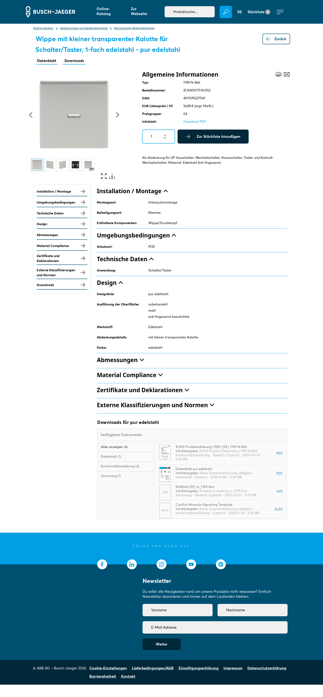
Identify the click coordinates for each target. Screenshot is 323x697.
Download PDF (194, 121)
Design (62, 224)
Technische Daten (62, 213)
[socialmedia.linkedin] (132, 564)
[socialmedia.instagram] (161, 564)
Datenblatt (46, 60)
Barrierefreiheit (102, 676)
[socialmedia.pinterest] (221, 564)
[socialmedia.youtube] (191, 564)
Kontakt (128, 676)
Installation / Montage (62, 191)
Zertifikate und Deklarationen (62, 258)
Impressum (233, 668)
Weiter (161, 644)
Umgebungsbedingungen (62, 202)
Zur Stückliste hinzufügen (213, 136)
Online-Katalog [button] (104, 11)
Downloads (74, 60)
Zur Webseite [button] (139, 11)
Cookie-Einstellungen (108, 668)
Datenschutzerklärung (266, 668)
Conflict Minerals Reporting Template (204, 505)
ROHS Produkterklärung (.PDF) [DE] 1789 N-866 (211, 447)
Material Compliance (62, 245)
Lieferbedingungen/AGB (153, 668)
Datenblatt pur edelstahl (194, 469)
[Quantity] (158, 137)
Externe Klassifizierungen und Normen (62, 272)
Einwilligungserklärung (199, 668)
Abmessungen (62, 235)
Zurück (276, 39)
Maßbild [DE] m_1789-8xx (195, 487)
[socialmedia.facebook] (102, 564)
